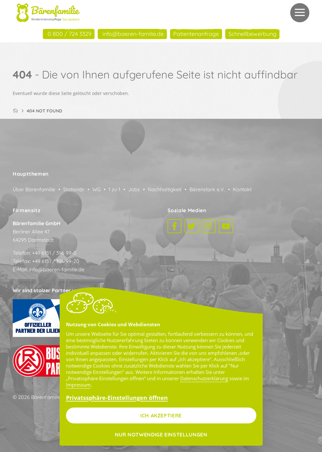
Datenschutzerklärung (204, 378)
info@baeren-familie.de (56, 269)
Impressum (78, 384)
